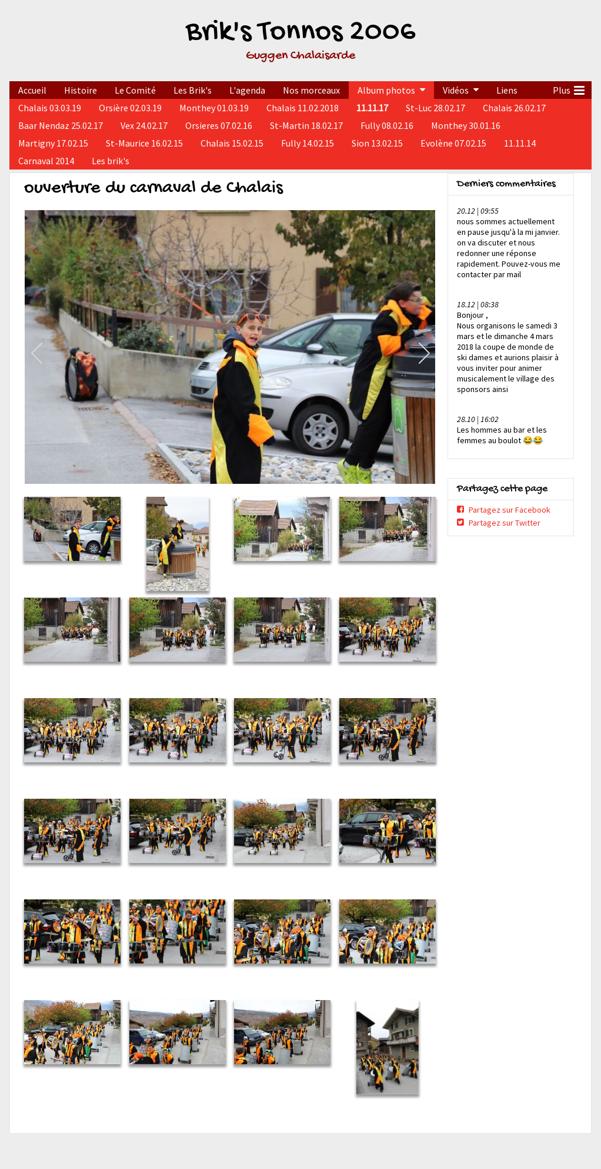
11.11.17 (372, 108)
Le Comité (135, 90)
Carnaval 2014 (46, 161)
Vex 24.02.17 (144, 125)
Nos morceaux (311, 90)
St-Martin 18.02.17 (306, 125)
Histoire (80, 90)
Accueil (32, 90)
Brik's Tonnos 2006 (300, 33)
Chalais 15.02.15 (232, 143)
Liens (506, 90)
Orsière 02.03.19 (130, 108)
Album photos (386, 90)
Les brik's (110, 161)
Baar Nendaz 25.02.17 (60, 125)
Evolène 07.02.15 (453, 143)
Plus (569, 89)
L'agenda (247, 90)
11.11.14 (520, 143)
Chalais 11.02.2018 (302, 108)
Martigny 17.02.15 (53, 143)
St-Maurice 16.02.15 (144, 143)
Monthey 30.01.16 (465, 125)
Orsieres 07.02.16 (218, 125)
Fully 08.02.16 (386, 125)
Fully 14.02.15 (307, 143)
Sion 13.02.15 (377, 143)
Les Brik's (192, 90)
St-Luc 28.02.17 (435, 108)
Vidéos (456, 90)
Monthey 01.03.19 (214, 108)
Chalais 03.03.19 (49, 108)
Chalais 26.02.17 (514, 108)
